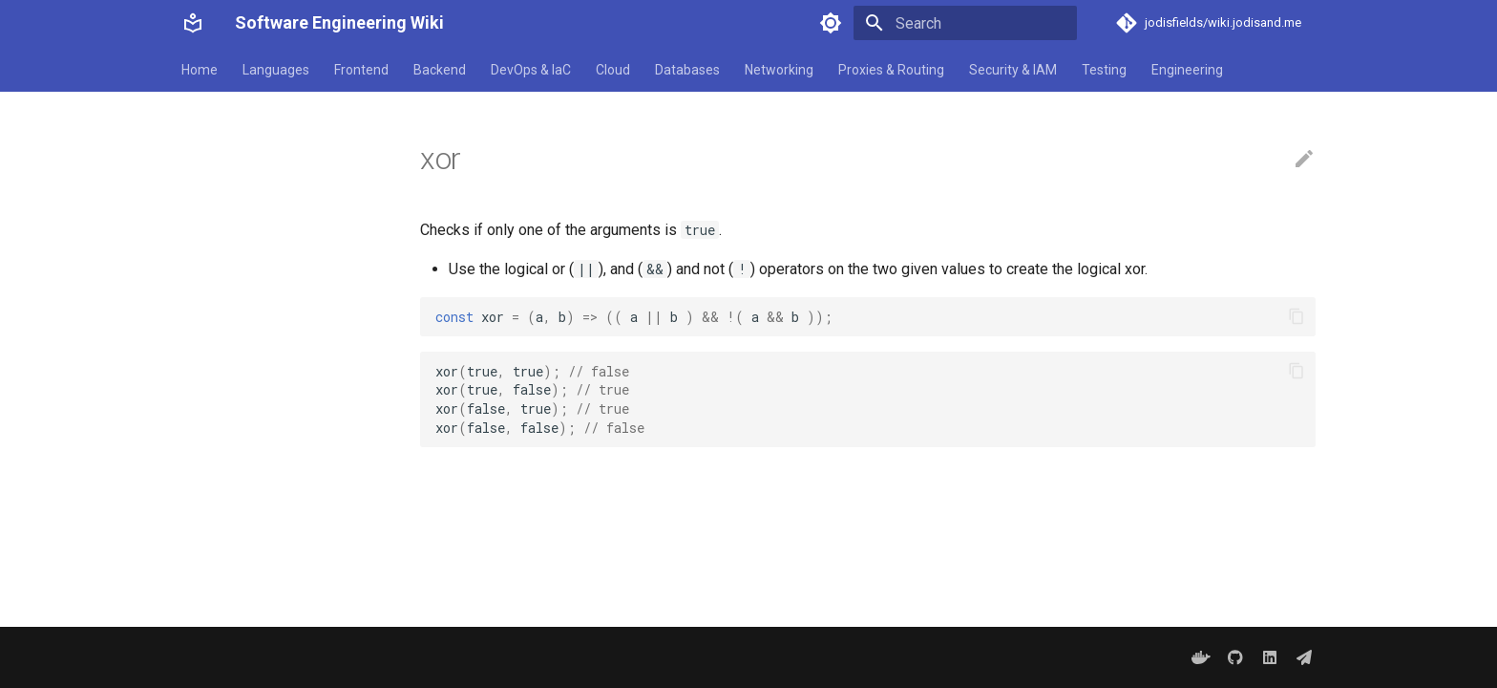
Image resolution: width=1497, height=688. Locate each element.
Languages (275, 69)
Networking (779, 69)
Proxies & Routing (891, 69)
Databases (687, 69)
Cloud (613, 69)
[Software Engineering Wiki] (193, 23)
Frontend (361, 69)
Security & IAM (1013, 69)
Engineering (1187, 69)
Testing (1104, 69)
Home (199, 69)
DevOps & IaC (531, 69)
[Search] (965, 23)
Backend (439, 69)
